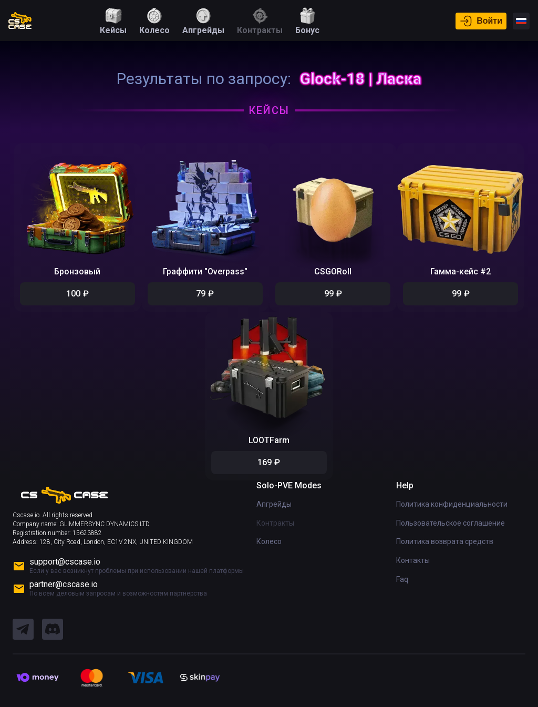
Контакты (413, 558)
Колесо (269, 539)
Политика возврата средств (444, 539)
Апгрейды (274, 502)
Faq (402, 576)
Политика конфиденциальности (452, 502)
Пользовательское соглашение (450, 521)
